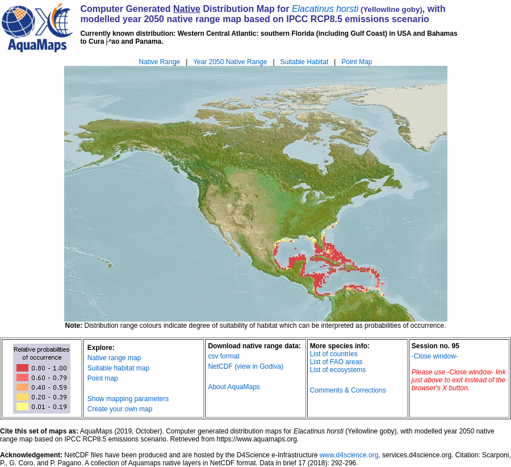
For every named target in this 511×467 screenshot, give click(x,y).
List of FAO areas (336, 362)
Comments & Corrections (348, 390)
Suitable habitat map (118, 368)
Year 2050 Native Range (230, 62)
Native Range (160, 62)
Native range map (114, 358)
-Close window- (435, 356)
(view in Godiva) (258, 366)
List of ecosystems (338, 370)
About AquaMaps (233, 387)
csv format (223, 356)
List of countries (334, 354)
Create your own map (120, 409)
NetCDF (220, 366)
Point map (102, 378)
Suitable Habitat (304, 62)
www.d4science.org (349, 455)
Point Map (356, 62)
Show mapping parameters (128, 399)
